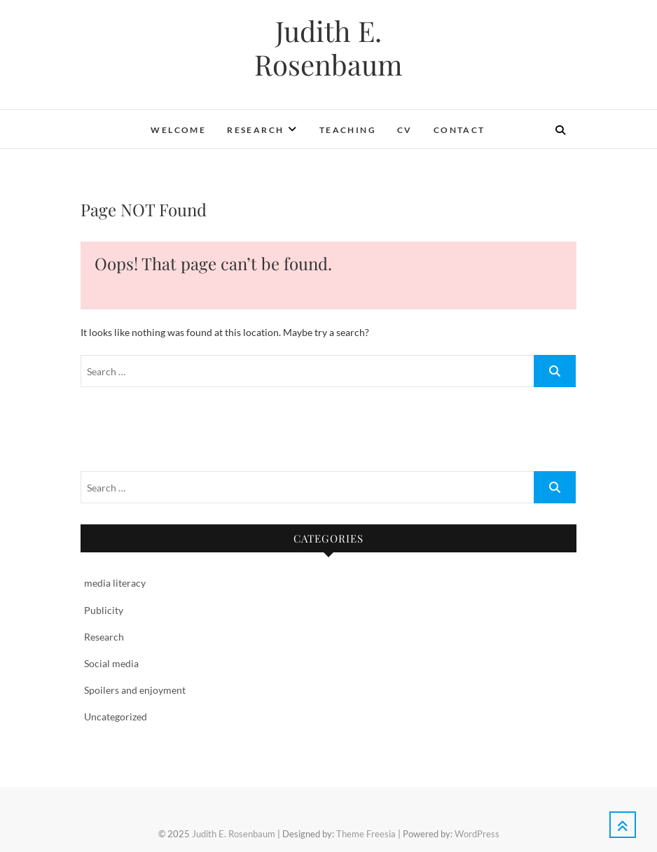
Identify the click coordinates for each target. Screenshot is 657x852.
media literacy (115, 583)
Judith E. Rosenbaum (328, 47)
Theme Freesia (366, 833)
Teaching (347, 130)
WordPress (477, 833)
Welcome (178, 130)
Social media (111, 663)
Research (255, 130)
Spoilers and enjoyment (135, 690)
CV (405, 130)
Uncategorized (115, 716)
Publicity (103, 610)
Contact (459, 130)
